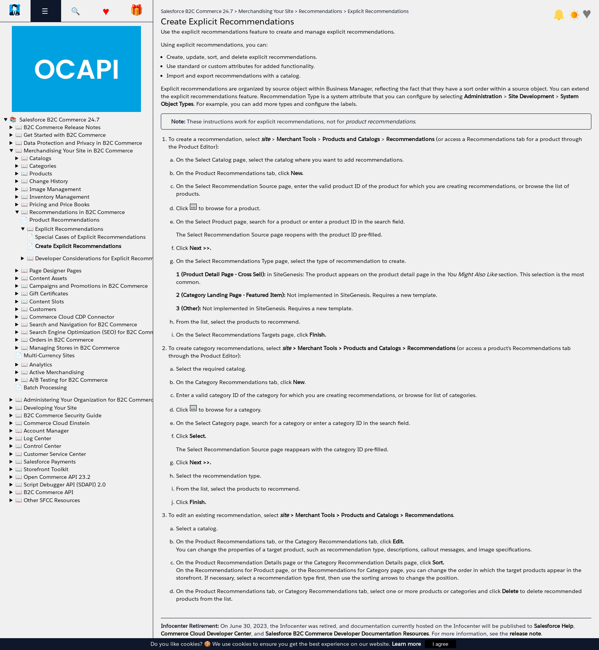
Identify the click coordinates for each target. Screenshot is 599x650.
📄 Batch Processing (41, 387)
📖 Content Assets (44, 278)
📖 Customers (38, 309)
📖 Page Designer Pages (51, 270)
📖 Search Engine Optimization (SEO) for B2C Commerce (93, 332)
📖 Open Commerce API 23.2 (53, 476)
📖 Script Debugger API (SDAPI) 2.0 (60, 484)
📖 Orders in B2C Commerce (57, 339)
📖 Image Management (51, 189)
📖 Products (36, 173)
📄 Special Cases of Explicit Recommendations (86, 236)
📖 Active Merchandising (52, 372)
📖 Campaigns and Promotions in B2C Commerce (84, 285)
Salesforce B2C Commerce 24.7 (59, 119)
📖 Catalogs (36, 158)
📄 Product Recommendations (60, 219)
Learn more (406, 643)
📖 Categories (38, 165)
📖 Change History (44, 181)
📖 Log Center (33, 438)
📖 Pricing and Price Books (55, 204)
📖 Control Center (38, 446)
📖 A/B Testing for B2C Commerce (64, 379)
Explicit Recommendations (378, 11)
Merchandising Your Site (265, 11)
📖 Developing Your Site (46, 407)
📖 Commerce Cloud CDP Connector (67, 316)
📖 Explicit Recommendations (65, 228)
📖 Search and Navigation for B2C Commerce (79, 324)
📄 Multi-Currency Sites (44, 355)
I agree (440, 644)
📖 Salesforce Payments (45, 461)
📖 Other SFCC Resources (47, 500)
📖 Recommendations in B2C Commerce (73, 212)
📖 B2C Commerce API (44, 492)
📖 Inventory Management (55, 196)
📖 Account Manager (42, 430)
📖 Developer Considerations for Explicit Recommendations (103, 258)
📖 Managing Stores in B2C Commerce (70, 347)
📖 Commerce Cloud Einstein (52, 423)
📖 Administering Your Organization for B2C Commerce (85, 399)
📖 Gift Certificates (44, 293)
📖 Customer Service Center (50, 454)
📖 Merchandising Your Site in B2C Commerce (74, 150)
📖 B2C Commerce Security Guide (58, 415)
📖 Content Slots (42, 301)
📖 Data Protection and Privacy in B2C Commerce (78, 142)
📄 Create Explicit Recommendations (74, 246)
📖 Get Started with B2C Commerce (60, 134)
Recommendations (320, 11)
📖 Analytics (36, 364)
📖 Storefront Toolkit (41, 469)
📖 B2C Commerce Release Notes (57, 127)
